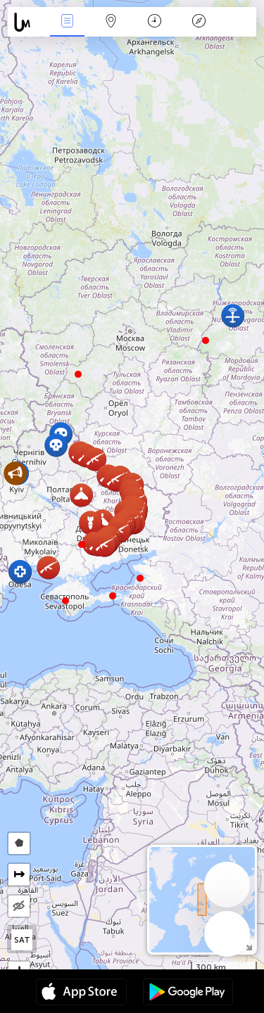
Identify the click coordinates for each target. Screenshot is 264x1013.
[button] (81, 544)
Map (111, 22)
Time (154, 22)
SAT (22, 940)
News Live (67, 22)
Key (198, 22)
